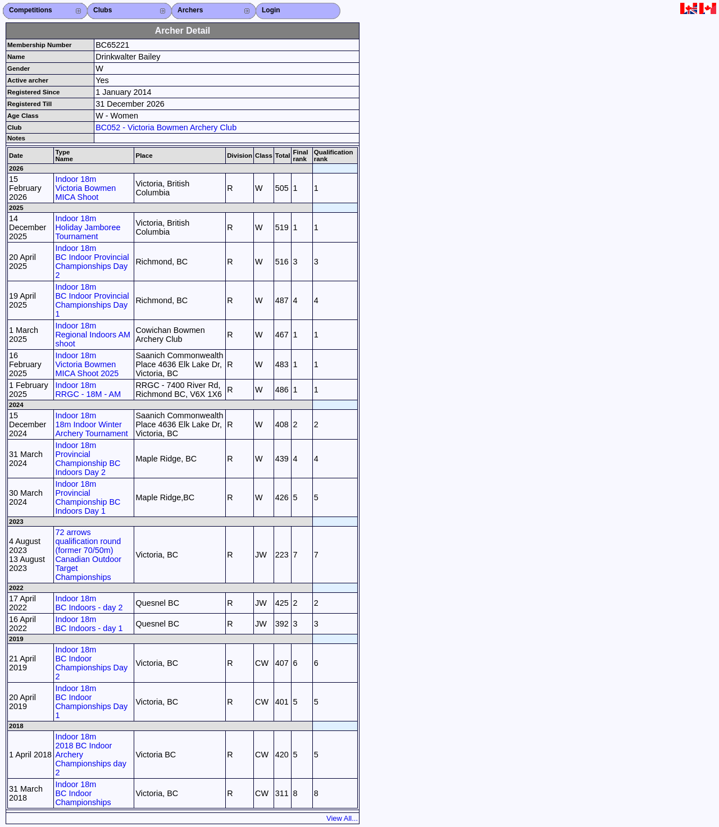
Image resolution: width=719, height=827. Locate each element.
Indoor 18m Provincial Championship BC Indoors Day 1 (87, 497)
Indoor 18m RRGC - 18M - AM (88, 390)
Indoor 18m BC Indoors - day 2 (88, 603)
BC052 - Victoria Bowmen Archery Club (165, 127)
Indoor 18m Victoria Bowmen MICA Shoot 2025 (87, 364)
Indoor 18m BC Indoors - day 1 (88, 624)
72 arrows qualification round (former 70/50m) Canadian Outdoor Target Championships (88, 555)
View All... (342, 818)
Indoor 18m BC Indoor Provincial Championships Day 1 (92, 300)
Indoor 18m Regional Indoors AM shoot (92, 334)
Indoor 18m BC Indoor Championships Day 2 (91, 663)
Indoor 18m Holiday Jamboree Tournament (87, 227)
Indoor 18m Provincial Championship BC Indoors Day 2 (87, 459)
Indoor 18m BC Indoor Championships (83, 793)
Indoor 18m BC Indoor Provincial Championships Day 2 (92, 262)
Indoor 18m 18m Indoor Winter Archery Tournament (91, 424)
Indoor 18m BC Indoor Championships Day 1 (91, 702)
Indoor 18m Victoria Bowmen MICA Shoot (85, 188)
